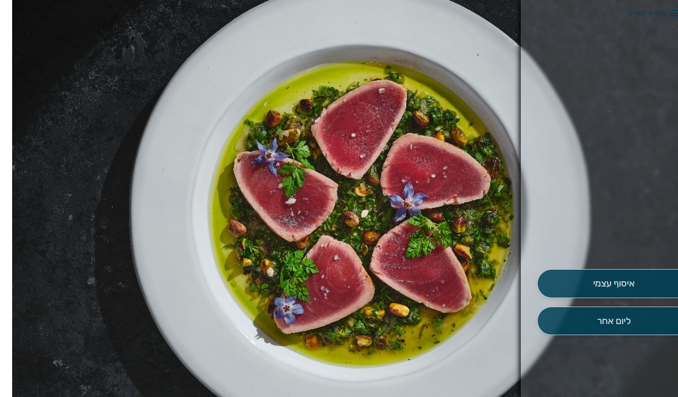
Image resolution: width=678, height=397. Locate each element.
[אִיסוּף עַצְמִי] (601, 283)
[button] (601, 239)
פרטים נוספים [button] (635, 13)
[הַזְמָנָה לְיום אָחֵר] (601, 321)
